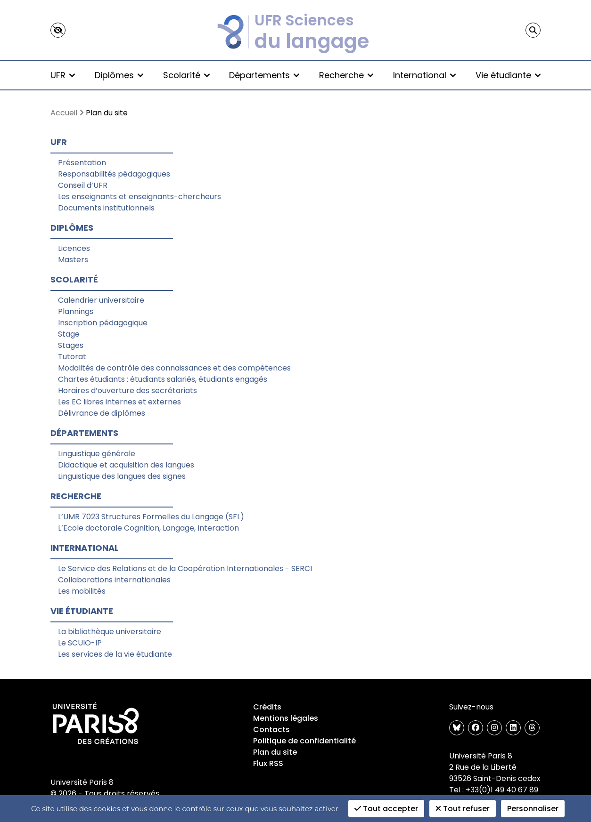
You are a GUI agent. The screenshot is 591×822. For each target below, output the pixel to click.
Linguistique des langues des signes (122, 476)
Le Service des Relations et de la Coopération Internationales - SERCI (185, 568)
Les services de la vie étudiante (115, 654)
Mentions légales (285, 718)
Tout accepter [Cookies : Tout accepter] (386, 808)
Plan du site (275, 752)
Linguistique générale (96, 453)
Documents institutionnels (106, 207)
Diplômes (119, 75)
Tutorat (72, 356)
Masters (73, 259)
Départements (264, 75)
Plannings (75, 311)
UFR (62, 75)
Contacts (271, 729)
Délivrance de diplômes (101, 413)
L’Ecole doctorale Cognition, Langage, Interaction (148, 528)
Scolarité (186, 75)
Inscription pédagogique (103, 322)
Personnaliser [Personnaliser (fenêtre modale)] (532, 808)
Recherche (346, 75)
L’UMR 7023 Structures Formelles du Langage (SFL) (151, 516)
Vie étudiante (508, 75)
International (424, 75)
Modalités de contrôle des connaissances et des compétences (174, 368)
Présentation (82, 162)
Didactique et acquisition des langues (126, 464)
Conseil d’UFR (82, 185)
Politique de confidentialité (304, 740)
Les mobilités (82, 591)
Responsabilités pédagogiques (114, 174)
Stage (69, 334)
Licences (74, 248)
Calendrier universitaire (101, 300)
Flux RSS (268, 763)
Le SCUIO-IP (80, 642)
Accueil (63, 112)
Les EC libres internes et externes (119, 401)
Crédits (267, 706)
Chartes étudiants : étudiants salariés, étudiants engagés (162, 379)
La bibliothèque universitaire (109, 631)
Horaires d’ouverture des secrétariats (127, 390)
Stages (70, 345)
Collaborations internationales (114, 579)
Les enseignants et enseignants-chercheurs (139, 196)
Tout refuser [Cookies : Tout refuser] (462, 808)
